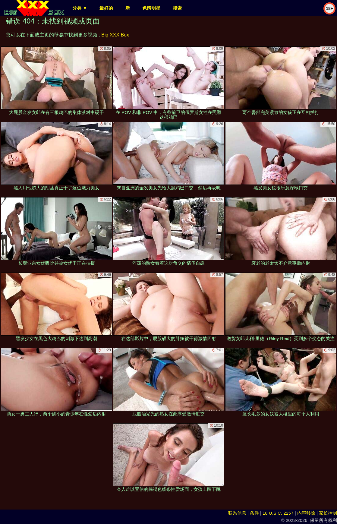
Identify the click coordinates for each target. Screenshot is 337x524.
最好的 (106, 8)
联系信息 (237, 513)
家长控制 (328, 513)
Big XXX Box (115, 34)
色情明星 (151, 8)
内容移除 (306, 513)
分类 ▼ (79, 8)
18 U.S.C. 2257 (278, 513)
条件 (254, 513)
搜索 (177, 8)
